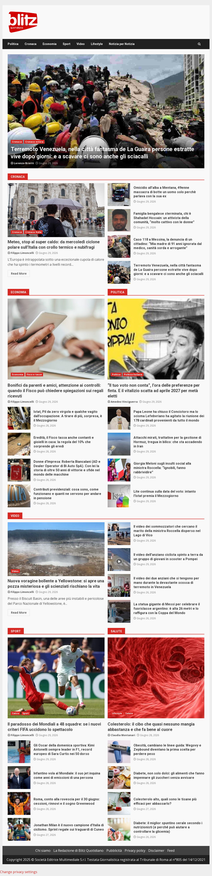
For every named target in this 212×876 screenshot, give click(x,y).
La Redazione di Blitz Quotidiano (78, 850)
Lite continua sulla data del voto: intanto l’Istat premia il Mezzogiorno (119, 496)
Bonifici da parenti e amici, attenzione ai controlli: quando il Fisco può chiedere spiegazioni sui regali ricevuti (56, 339)
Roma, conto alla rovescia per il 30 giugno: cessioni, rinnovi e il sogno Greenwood (19, 803)
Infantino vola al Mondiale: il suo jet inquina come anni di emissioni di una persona (19, 777)
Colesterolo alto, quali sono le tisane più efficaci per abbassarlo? (119, 803)
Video (81, 44)
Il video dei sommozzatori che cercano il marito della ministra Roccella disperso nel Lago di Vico (119, 533)
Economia (50, 44)
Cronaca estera (34, 141)
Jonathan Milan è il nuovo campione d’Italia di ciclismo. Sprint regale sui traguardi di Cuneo (19, 829)
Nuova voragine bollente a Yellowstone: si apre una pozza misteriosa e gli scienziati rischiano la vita (56, 549)
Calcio (15, 713)
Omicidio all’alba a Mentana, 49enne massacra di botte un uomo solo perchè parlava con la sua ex (119, 194)
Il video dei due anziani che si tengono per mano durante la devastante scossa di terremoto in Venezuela (119, 585)
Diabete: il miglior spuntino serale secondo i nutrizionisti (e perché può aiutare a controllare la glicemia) (119, 829)
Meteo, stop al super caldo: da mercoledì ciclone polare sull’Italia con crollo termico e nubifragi (56, 210)
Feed (171, 850)
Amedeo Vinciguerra (124, 401)
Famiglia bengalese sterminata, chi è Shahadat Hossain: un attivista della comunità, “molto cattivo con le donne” (119, 220)
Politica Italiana (133, 374)
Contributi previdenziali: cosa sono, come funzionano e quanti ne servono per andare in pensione (19, 496)
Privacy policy (135, 850)
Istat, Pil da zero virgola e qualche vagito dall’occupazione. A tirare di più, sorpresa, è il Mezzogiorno (19, 418)
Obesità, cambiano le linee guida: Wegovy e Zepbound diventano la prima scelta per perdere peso (119, 751)
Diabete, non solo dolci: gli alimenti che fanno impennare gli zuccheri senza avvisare (119, 777)
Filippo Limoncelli (22, 253)
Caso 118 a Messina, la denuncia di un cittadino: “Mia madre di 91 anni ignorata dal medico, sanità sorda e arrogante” (119, 246)
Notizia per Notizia (122, 44)
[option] (106, 111)
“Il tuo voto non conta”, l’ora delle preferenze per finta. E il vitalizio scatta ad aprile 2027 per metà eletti (156, 339)
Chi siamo (43, 850)
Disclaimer (156, 850)
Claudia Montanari (123, 735)
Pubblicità (114, 850)
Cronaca (30, 44)
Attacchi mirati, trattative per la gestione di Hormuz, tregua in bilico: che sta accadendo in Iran (119, 444)
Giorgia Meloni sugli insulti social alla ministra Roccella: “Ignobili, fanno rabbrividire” (119, 470)
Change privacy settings (18, 872)
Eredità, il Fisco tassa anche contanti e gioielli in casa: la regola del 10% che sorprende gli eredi (19, 444)
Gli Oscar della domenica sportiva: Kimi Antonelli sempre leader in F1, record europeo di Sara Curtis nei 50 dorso (19, 751)
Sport (66, 44)
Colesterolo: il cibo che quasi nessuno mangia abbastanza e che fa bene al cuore (156, 677)
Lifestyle (97, 44)
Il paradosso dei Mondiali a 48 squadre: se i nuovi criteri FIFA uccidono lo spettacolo (56, 677)
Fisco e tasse (34, 374)
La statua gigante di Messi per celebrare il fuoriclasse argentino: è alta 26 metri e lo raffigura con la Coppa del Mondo (119, 611)
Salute (129, 713)
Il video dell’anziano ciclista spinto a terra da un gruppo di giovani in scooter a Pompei (119, 559)
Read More (18, 273)
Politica (13, 44)
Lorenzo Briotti (24, 163)
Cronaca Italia (33, 232)
